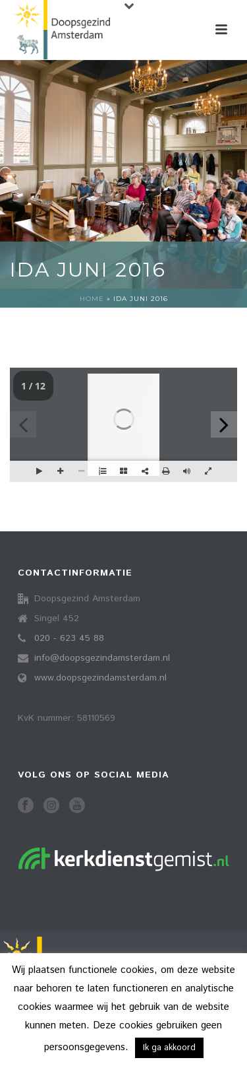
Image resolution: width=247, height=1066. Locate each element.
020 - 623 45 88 (69, 638)
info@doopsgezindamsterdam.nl (102, 658)
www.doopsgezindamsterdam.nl (100, 678)
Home (92, 298)
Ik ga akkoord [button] (169, 1048)
